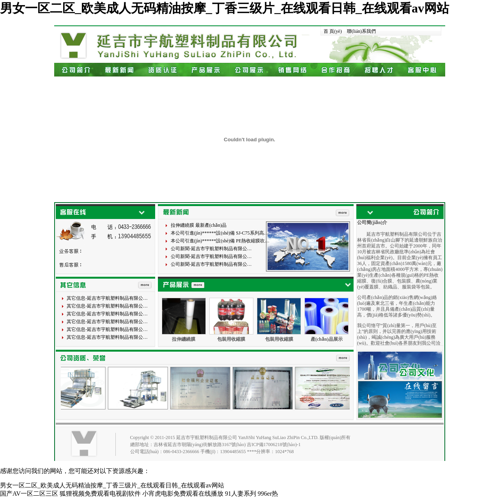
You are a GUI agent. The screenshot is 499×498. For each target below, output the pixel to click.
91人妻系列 (240, 493)
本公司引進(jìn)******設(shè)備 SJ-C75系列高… (220, 233)
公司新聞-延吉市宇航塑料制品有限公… (211, 248)
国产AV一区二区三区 (29, 493)
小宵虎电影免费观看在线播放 (182, 493)
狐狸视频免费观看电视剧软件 (100, 493)
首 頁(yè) (333, 31)
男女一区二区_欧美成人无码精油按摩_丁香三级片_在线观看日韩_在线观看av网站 (224, 8)
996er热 (268, 493)
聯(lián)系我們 (361, 31)
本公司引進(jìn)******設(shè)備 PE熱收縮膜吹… (220, 241)
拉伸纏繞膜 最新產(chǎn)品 (198, 225)
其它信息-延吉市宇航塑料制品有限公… (107, 298)
